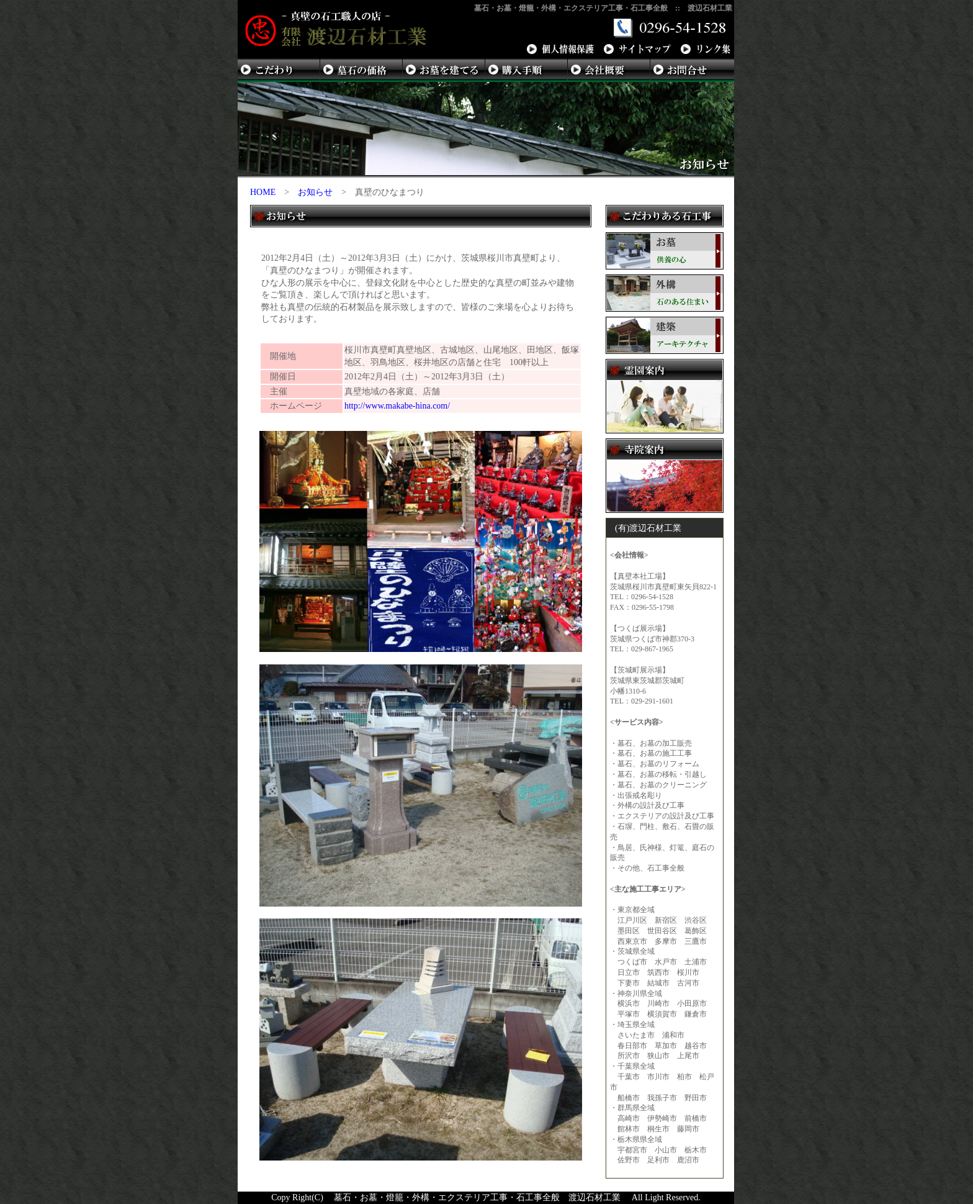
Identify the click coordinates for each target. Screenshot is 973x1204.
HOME (263, 192)
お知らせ (315, 192)
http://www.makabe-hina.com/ (397, 405)
